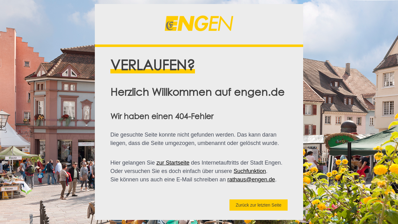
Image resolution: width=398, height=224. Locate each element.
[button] (199, 24)
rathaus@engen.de (251, 179)
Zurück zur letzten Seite (258, 205)
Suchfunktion (250, 171)
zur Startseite (172, 163)
